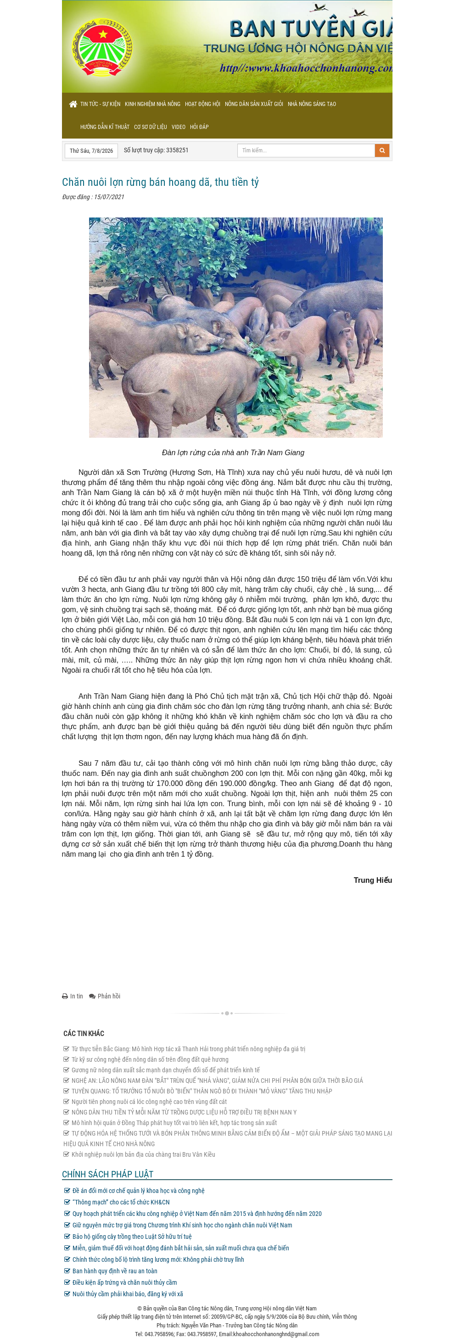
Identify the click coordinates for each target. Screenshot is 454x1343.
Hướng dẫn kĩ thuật (104, 127)
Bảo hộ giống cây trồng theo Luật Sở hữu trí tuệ (128, 1236)
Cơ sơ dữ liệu (150, 127)
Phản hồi (104, 996)
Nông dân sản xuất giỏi (254, 104)
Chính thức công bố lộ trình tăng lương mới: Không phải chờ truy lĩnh (154, 1259)
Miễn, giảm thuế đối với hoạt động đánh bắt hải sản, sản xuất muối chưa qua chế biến (176, 1248)
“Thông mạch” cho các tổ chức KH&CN (117, 1202)
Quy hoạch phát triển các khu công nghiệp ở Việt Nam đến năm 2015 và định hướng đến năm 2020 (193, 1213)
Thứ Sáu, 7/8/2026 (91, 150)
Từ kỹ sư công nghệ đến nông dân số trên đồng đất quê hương (146, 1059)
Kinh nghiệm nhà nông (152, 104)
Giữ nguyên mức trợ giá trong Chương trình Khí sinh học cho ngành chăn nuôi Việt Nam (178, 1225)
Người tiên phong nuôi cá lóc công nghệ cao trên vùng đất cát (145, 1101)
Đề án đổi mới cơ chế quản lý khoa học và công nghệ (134, 1190)
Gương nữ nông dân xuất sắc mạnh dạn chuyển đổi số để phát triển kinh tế (161, 1070)
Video (178, 127)
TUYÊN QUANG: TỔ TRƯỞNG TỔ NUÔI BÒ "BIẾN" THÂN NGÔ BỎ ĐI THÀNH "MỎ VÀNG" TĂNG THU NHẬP (197, 1091)
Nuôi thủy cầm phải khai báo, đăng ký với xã (123, 1294)
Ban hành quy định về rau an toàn (110, 1271)
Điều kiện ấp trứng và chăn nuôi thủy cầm (120, 1282)
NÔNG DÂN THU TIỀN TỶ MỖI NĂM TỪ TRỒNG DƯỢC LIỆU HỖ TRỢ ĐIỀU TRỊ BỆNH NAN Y (180, 1112)
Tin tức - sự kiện (100, 104)
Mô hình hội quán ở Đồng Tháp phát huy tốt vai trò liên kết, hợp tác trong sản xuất (170, 1122)
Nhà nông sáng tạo (312, 104)
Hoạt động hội (202, 104)
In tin (72, 996)
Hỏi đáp (199, 127)
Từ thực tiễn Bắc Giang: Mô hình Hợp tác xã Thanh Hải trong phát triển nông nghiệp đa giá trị (184, 1049)
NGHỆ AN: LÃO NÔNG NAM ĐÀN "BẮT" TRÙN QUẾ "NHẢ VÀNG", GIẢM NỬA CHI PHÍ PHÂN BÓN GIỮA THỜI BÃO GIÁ (213, 1080)
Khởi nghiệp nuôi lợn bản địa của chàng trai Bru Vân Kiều (139, 1154)
